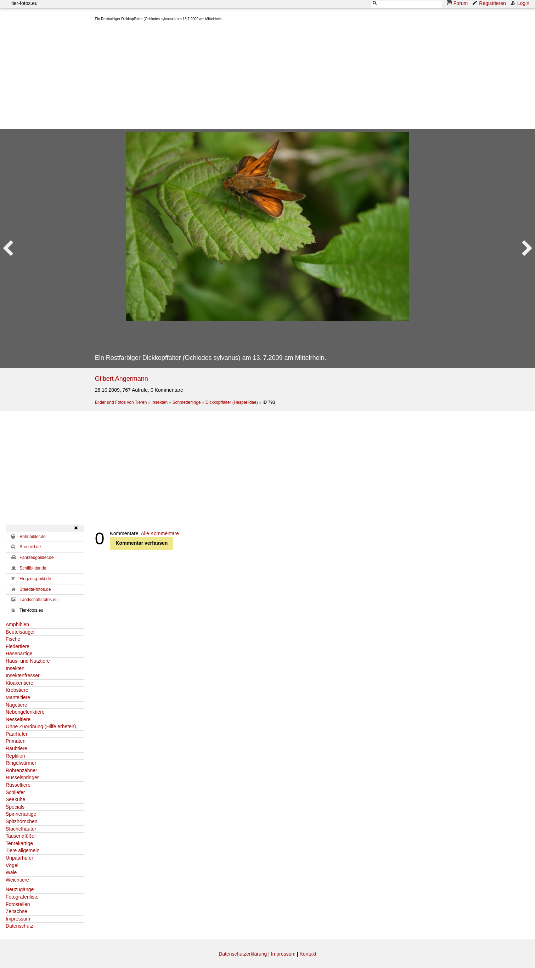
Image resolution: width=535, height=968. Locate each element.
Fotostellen (18, 904)
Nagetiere (16, 705)
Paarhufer (16, 734)
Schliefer (15, 792)
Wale (11, 872)
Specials (15, 807)
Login (520, 3)
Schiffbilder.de (32, 568)
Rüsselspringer (22, 777)
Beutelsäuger (20, 632)
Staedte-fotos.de (35, 589)
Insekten (160, 402)
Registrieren (489, 3)
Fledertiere (17, 646)
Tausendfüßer (21, 836)
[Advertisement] (307, 76)
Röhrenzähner (21, 770)
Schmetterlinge (186, 402)
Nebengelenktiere (25, 712)
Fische (13, 639)
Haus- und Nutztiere (28, 661)
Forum (458, 3)
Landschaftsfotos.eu (38, 599)
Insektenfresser (23, 675)
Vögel (12, 865)
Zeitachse (16, 911)
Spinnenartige (21, 814)
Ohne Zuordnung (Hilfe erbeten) (41, 726)
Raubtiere (16, 748)
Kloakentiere (19, 683)
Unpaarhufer (19, 858)
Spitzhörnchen (22, 821)
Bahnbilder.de (32, 536)
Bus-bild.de (30, 546)
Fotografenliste (22, 897)
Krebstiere (17, 690)
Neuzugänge (20, 889)
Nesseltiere (18, 719)
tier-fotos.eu (24, 3)
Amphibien (17, 624)
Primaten (16, 741)
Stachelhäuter (21, 829)
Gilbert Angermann (121, 378)
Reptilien (15, 756)
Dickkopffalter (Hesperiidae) (231, 402)
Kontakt (307, 954)
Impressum (18, 919)
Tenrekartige (19, 843)
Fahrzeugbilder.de (36, 557)
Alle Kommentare (160, 533)
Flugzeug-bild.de (35, 578)
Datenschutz (19, 926)
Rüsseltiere (18, 785)
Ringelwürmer (21, 763)
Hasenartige (19, 653)
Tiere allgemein (22, 850)
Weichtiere (17, 880)
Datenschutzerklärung (243, 954)
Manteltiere (18, 697)
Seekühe (15, 799)
